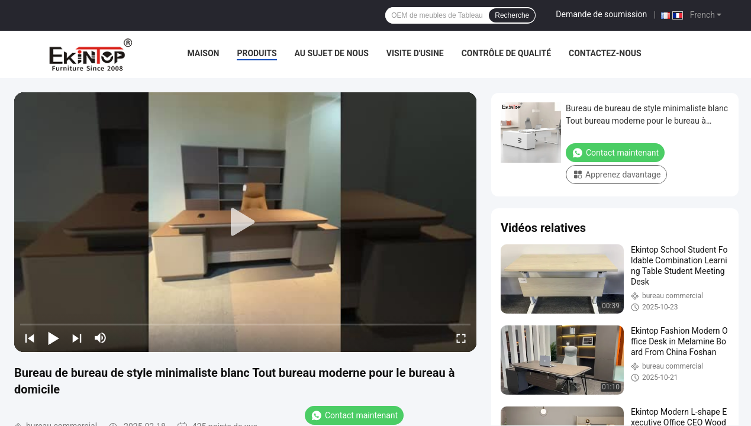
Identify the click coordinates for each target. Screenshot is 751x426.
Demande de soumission (601, 14)
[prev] (29, 338)
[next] (77, 338)
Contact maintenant (354, 415)
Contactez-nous (605, 53)
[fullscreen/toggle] (461, 338)
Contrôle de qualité (506, 53)
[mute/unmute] (100, 338)
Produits (256, 53)
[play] (245, 222)
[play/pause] (53, 338)
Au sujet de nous (332, 53)
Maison (203, 53)
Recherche (512, 15)
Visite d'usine (415, 53)
